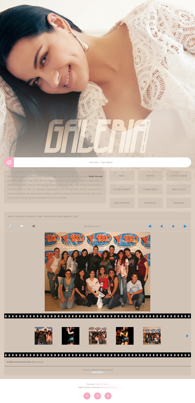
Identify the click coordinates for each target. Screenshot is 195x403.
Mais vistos (178, 189)
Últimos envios (122, 189)
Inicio (122, 175)
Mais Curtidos (122, 202)
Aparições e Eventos (25, 216)
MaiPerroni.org (109, 387)
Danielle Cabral (101, 384)
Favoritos (150, 202)
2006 (40, 216)
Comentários (150, 189)
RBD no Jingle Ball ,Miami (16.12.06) (61, 216)
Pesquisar (178, 202)
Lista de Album (179, 175)
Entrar (150, 175)
